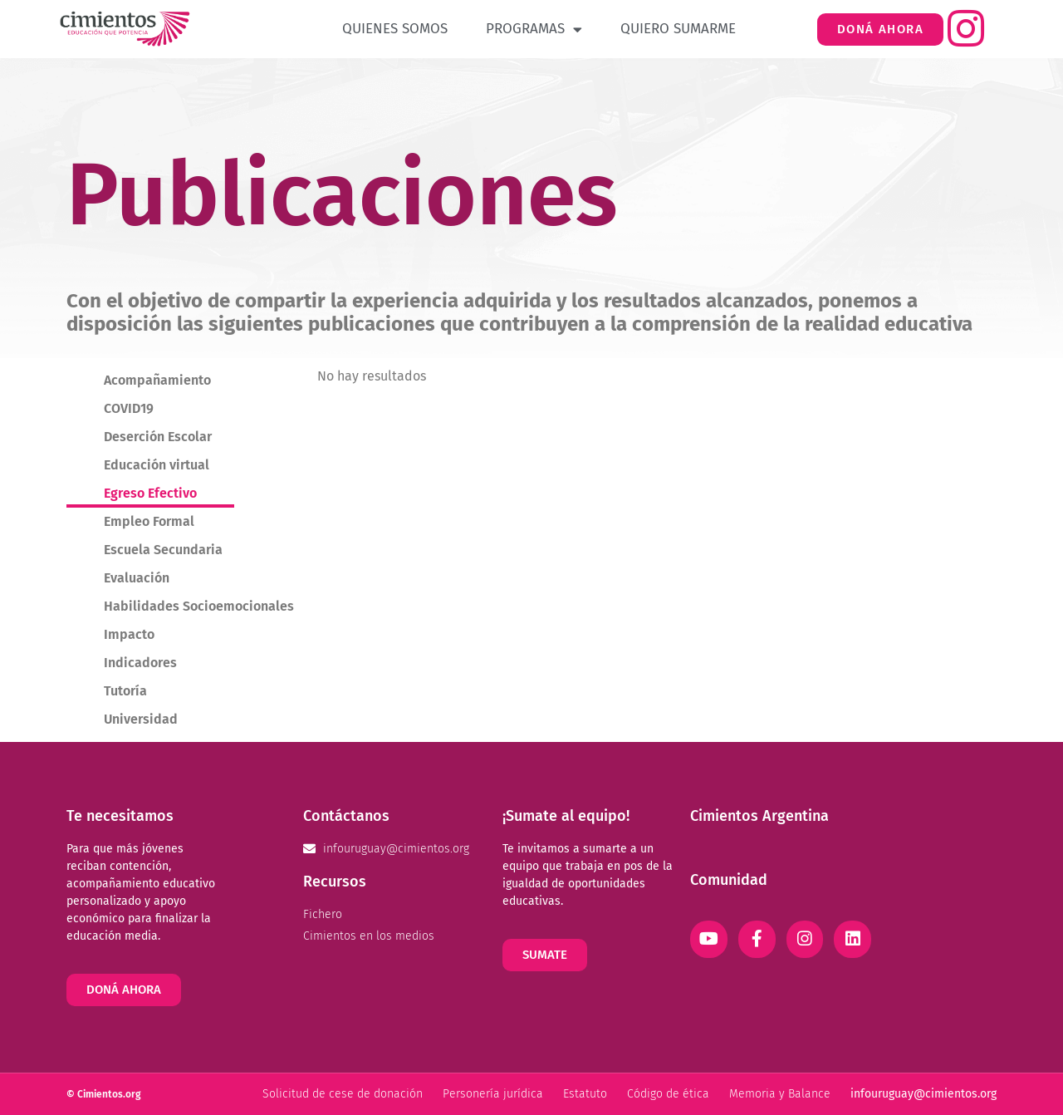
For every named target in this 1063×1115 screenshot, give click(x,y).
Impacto (129, 634)
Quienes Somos (395, 28)
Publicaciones (342, 195)
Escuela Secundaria (163, 550)
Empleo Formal (149, 521)
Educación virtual (156, 465)
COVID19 (129, 408)
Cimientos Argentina (759, 816)
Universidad (141, 719)
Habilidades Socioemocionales (199, 606)
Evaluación (136, 578)
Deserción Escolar (158, 437)
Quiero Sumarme (678, 28)
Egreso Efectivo (150, 493)
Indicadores (140, 662)
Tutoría (125, 691)
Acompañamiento (157, 380)
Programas (534, 29)
